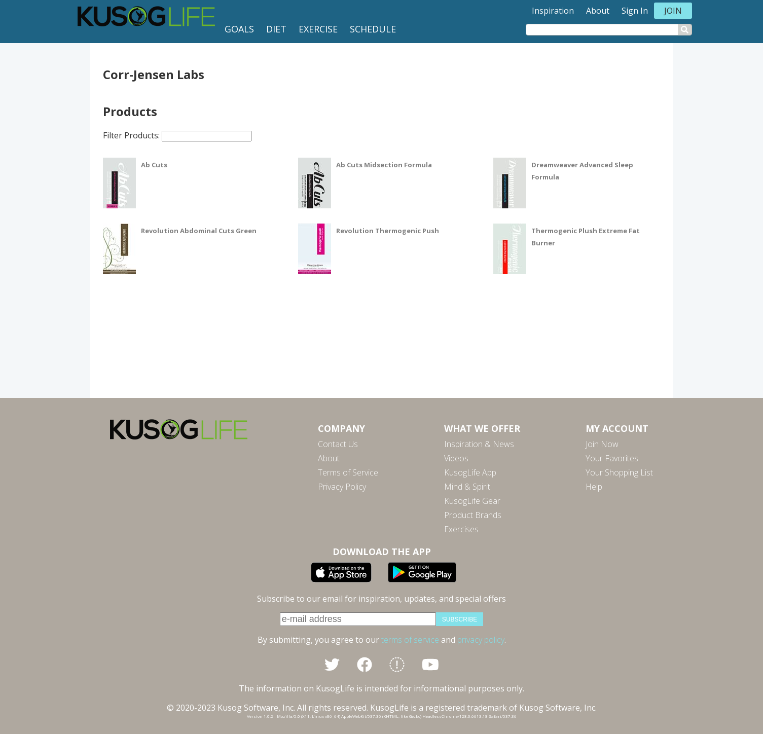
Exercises (461, 529)
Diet (276, 29)
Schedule (373, 29)
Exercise (318, 29)
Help (594, 486)
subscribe (459, 619)
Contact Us (338, 444)
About (597, 10)
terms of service (410, 639)
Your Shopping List (619, 472)
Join (673, 10)
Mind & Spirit (467, 486)
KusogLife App (470, 472)
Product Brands (472, 515)
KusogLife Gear (472, 500)
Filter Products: (177, 135)
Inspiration (553, 10)
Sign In (635, 10)
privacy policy (480, 639)
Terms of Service (348, 472)
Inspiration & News (479, 444)
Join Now (602, 444)
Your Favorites (612, 458)
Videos (456, 458)
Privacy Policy (342, 486)
